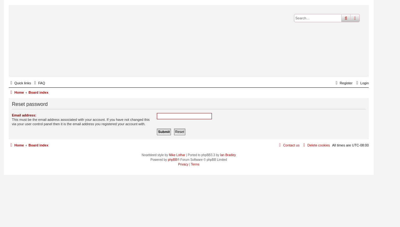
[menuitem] (38, 83)
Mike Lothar (177, 155)
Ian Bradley (228, 155)
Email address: (24, 115)
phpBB (172, 159)
